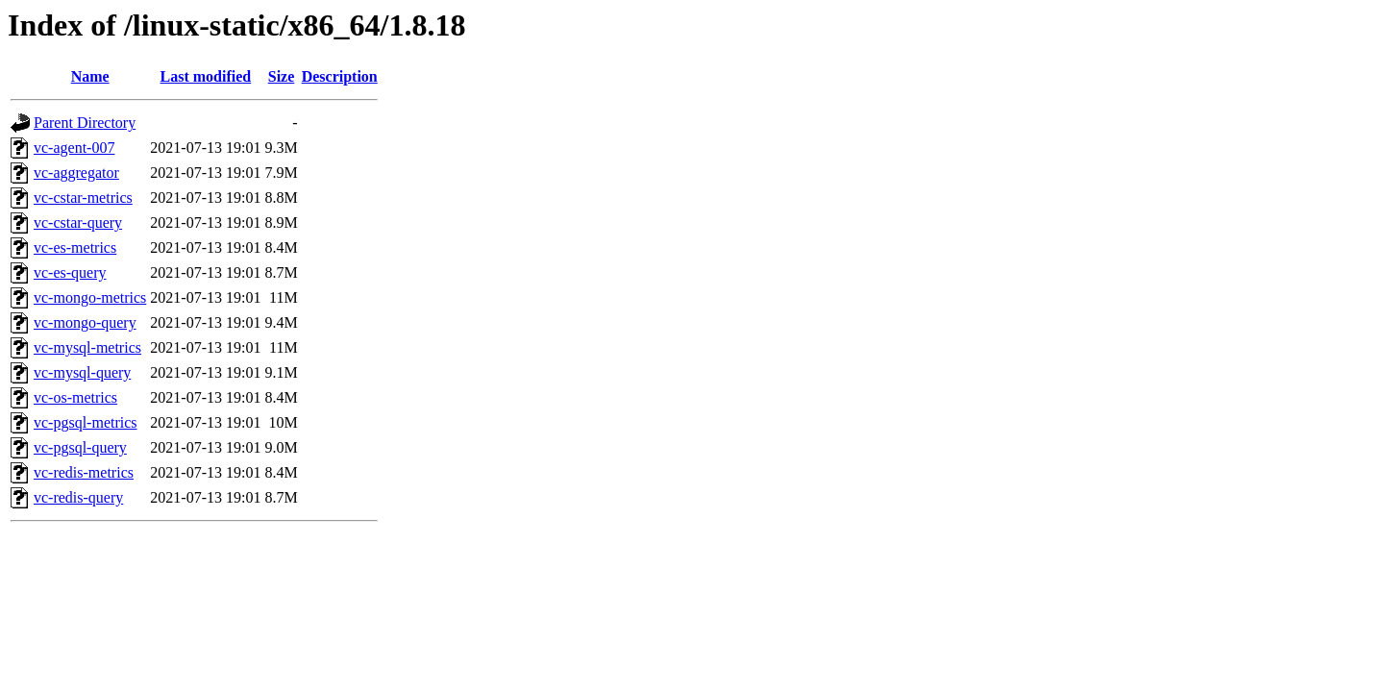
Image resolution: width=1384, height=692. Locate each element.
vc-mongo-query (85, 322)
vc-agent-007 (74, 147)
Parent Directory (85, 122)
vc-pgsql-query (80, 447)
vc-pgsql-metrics (85, 422)
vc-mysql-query (82, 372)
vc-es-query (70, 272)
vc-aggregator (76, 172)
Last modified (206, 76)
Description (340, 76)
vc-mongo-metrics (90, 297)
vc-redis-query (78, 497)
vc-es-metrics (75, 247)
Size (281, 76)
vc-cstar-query (78, 222)
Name (90, 76)
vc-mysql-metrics (87, 347)
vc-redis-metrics (84, 472)
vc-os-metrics (75, 397)
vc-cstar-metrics (83, 197)
